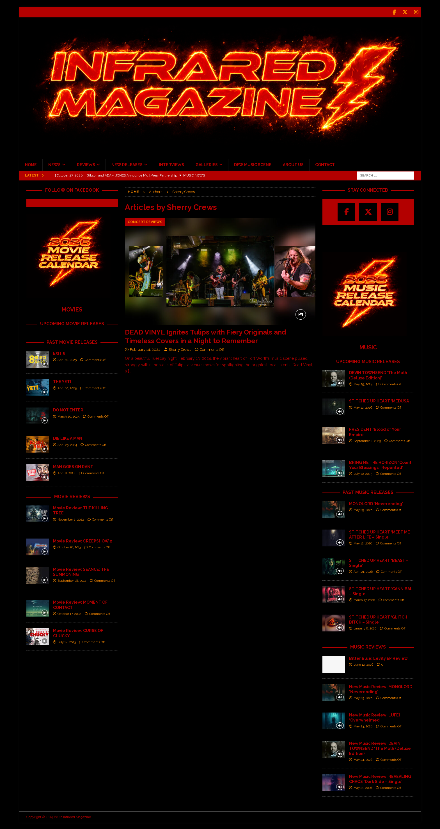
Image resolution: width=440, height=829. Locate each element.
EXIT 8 (59, 353)
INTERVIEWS (171, 164)
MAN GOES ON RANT (73, 466)
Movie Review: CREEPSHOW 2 (82, 540)
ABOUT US (293, 164)
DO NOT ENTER (68, 409)
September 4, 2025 (367, 440)
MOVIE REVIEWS (72, 496)
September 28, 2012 (72, 580)
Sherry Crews (180, 349)
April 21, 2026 (363, 571)
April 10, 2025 (67, 359)
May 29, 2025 (363, 384)
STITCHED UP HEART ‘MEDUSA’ (379, 400)
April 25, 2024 (67, 444)
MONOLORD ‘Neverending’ (376, 503)
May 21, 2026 (363, 787)
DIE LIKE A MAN (67, 438)
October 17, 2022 (69, 613)
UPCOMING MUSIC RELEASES (368, 361)
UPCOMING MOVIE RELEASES (72, 323)
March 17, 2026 (364, 599)
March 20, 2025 (68, 416)
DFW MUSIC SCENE (252, 164)
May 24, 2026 (363, 726)
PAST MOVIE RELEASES (72, 341)
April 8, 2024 (66, 473)
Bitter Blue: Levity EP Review (378, 658)
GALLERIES (207, 164)
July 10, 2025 (363, 473)
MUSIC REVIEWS (368, 646)
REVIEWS (86, 164)
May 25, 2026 (363, 697)
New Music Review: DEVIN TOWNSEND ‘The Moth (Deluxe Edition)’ (380, 748)
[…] (130, 370)
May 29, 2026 (363, 509)
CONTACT (325, 164)
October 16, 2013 (69, 547)
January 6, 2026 (365, 628)
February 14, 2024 (145, 349)
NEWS (54, 164)
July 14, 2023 (67, 641)
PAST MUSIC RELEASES (368, 491)
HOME (31, 164)
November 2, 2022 (71, 519)
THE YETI (62, 381)
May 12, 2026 (363, 407)
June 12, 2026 (363, 664)
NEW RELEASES (127, 164)
